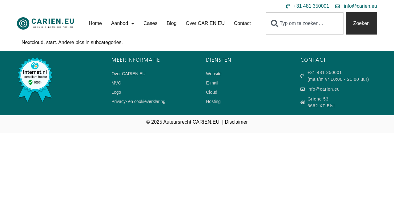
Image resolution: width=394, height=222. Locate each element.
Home (95, 23)
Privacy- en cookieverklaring (138, 101)
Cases (150, 23)
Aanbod (122, 23)
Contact (242, 23)
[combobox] (305, 23)
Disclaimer (236, 122)
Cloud (211, 92)
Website (213, 73)
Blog (171, 23)
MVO (116, 82)
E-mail (212, 82)
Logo (116, 92)
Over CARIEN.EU (205, 23)
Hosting (213, 101)
